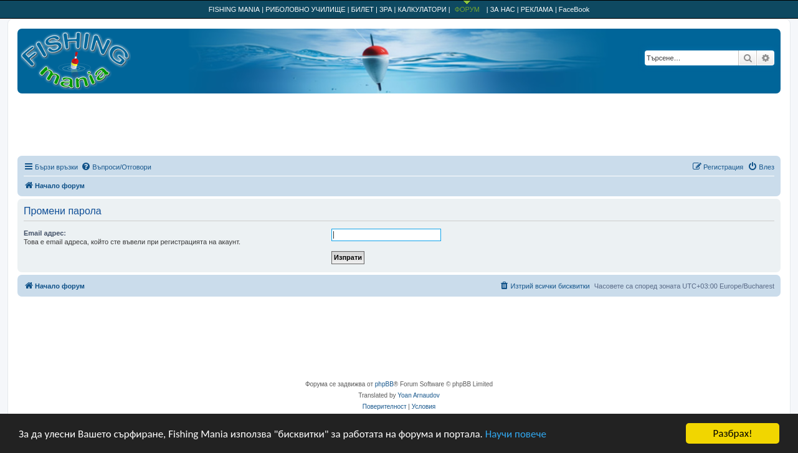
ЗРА (385, 9)
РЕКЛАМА (537, 9)
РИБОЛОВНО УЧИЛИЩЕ (305, 9)
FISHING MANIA (234, 9)
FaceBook (574, 9)
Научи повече (515, 434)
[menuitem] (116, 167)
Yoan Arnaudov (418, 395)
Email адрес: (45, 233)
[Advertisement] (399, 124)
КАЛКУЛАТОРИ (422, 9)
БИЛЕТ (362, 9)
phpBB (384, 384)
